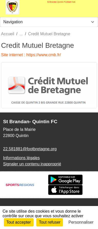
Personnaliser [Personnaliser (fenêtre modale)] (81, 222)
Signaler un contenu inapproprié (32, 164)
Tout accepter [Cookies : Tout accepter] (18, 222)
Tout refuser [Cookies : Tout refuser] (49, 222)
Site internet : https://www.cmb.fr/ (31, 55)
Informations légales (21, 158)
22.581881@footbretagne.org (30, 149)
